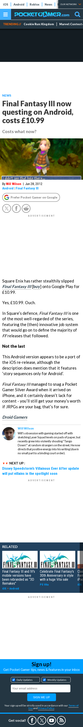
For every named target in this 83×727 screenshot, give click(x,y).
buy (36, 286)
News (48, 4)
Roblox (34, 4)
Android (19, 4)
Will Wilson (13, 184)
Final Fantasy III (27, 188)
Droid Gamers (14, 417)
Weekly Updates (56, 679)
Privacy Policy (46, 708)
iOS (5, 4)
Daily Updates (25, 679)
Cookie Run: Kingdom (39, 24)
